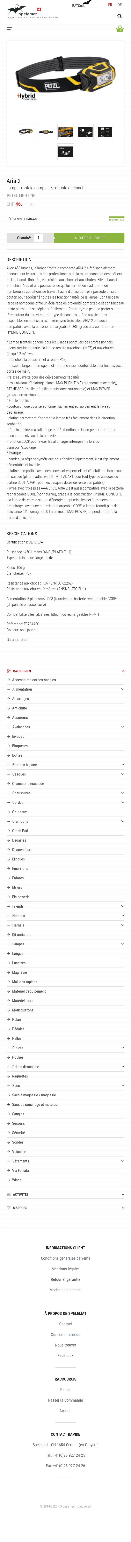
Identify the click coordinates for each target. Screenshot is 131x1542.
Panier (65, 1389)
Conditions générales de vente (65, 1258)
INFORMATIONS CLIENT (65, 1247)
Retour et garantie (65, 1279)
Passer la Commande (65, 1400)
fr (110, 4)
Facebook (65, 1355)
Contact (65, 1323)
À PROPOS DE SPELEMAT (65, 1313)
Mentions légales (66, 1268)
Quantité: (24, 238)
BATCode (81, 4)
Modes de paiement (66, 1289)
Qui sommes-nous (65, 1334)
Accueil (65, 1410)
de (120, 4)
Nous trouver (65, 1345)
